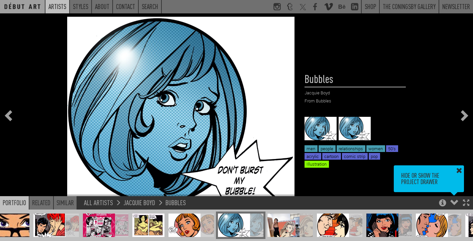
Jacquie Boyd (139, 202)
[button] (466, 203)
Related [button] (41, 202)
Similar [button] (65, 202)
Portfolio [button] (14, 202)
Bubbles (175, 202)
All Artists (98, 202)
